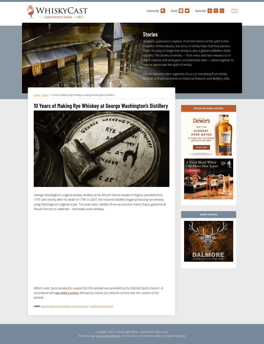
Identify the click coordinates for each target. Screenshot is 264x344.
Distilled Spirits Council (101, 306)
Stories (45, 95)
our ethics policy (66, 293)
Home (37, 95)
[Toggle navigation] (234, 11)
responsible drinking (108, 336)
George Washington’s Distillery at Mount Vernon (64, 306)
